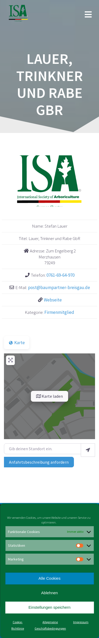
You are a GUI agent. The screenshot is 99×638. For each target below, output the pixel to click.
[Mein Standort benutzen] (88, 450)
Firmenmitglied (59, 312)
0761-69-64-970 (60, 275)
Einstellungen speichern (49, 607)
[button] (11, 181)
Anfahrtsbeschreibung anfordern (39, 462)
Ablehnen (49, 593)
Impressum (80, 622)
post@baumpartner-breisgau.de (59, 287)
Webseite (53, 300)
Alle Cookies (49, 578)
